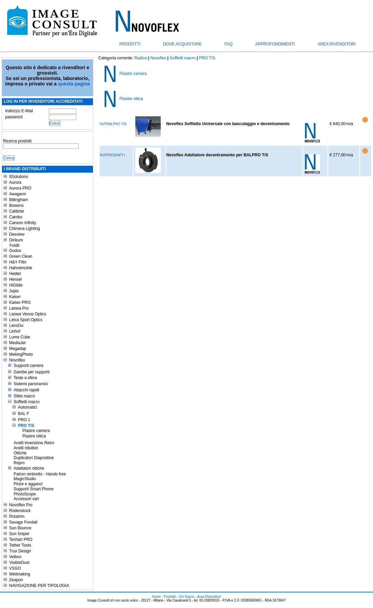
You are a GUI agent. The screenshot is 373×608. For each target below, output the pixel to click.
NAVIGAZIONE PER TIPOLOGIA (39, 585)
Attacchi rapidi (26, 390)
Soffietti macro (26, 401)
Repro (19, 462)
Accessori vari (26, 498)
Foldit (14, 245)
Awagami (17, 194)
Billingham (18, 199)
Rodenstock (20, 510)
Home (156, 597)
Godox (15, 250)
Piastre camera (36, 430)
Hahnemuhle (20, 268)
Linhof (14, 331)
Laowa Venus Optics (27, 314)
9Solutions (18, 176)
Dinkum (16, 240)
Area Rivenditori (337, 44)
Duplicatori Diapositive (34, 457)
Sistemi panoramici (31, 383)
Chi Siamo (186, 597)
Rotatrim (16, 516)
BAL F (23, 413)
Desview (16, 234)
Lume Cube (19, 337)
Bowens (16, 205)
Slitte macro (24, 396)
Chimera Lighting (24, 228)
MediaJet (17, 342)
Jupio (14, 291)
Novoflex (17, 360)
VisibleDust (19, 562)
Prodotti (129, 44)
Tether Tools (20, 545)
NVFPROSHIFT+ (112, 155)
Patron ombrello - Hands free (40, 474)
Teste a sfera (25, 377)
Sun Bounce (20, 528)
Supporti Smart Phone (34, 489)
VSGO (15, 568)
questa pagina (74, 83)
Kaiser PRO (20, 302)
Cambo (15, 217)
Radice (140, 58)
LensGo (16, 325)
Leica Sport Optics (25, 319)
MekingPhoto (21, 354)
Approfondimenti (275, 44)
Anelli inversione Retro (34, 442)
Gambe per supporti (32, 372)
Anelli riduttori (26, 448)
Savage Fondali (23, 522)
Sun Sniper (19, 533)
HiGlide (15, 285)
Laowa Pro (18, 308)
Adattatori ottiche (29, 468)
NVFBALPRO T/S (113, 124)
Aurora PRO (20, 188)
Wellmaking (19, 574)
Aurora (15, 182)
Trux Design (20, 551)
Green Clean (20, 256)
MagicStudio (25, 478)
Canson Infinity (22, 222)
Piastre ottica (34, 436)
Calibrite (16, 211)
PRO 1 (24, 419)
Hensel (15, 279)
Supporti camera (28, 365)
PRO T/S (26, 425)
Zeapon (16, 579)
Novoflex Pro (21, 505)
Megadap (17, 348)
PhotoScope (25, 494)
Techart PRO (21, 539)
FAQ (228, 44)
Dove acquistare (182, 44)
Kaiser (15, 296)
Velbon (15, 556)
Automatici (27, 407)
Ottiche (20, 453)
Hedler (15, 273)
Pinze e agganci (28, 484)
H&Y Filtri (17, 262)
